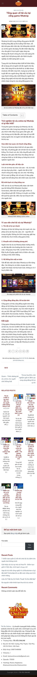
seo (26, 21)
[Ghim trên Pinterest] (23, 351)
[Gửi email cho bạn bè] (20, 351)
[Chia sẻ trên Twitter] (16, 351)
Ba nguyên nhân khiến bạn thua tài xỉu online (17, 582)
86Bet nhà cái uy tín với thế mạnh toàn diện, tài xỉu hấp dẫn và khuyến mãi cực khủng (6, 497)
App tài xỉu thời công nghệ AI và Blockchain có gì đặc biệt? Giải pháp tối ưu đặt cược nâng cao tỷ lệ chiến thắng (18, 573)
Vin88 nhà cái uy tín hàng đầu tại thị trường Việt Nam (6, 449)
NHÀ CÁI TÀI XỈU (18, 10)
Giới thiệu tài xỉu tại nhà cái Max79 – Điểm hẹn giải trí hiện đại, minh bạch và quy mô (18, 408)
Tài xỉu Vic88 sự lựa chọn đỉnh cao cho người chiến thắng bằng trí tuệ (6, 401)
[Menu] (2, 3)
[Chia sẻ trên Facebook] (13, 351)
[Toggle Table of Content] (21, 115)
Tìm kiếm (4, 541)
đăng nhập (14, 533)
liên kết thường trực (18, 360)
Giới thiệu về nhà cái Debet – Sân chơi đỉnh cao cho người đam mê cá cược (31, 451)
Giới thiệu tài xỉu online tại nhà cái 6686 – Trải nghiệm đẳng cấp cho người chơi (18, 452)
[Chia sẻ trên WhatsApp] (9, 351)
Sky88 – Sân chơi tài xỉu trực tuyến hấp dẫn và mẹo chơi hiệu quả (30, 406)
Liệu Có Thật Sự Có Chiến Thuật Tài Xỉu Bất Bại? (18, 579)
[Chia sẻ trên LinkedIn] (27, 351)
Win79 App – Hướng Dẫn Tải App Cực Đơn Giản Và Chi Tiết (18, 495)
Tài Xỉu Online (6, 626)
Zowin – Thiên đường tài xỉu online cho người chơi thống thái (9, 378)
